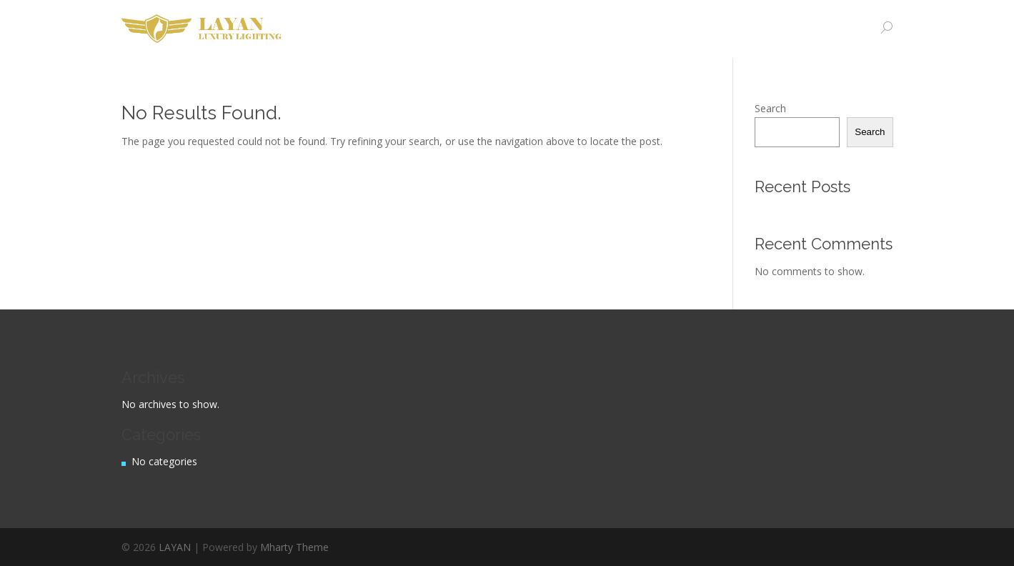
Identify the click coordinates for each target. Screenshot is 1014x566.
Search (770, 108)
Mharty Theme (294, 547)
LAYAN (175, 547)
